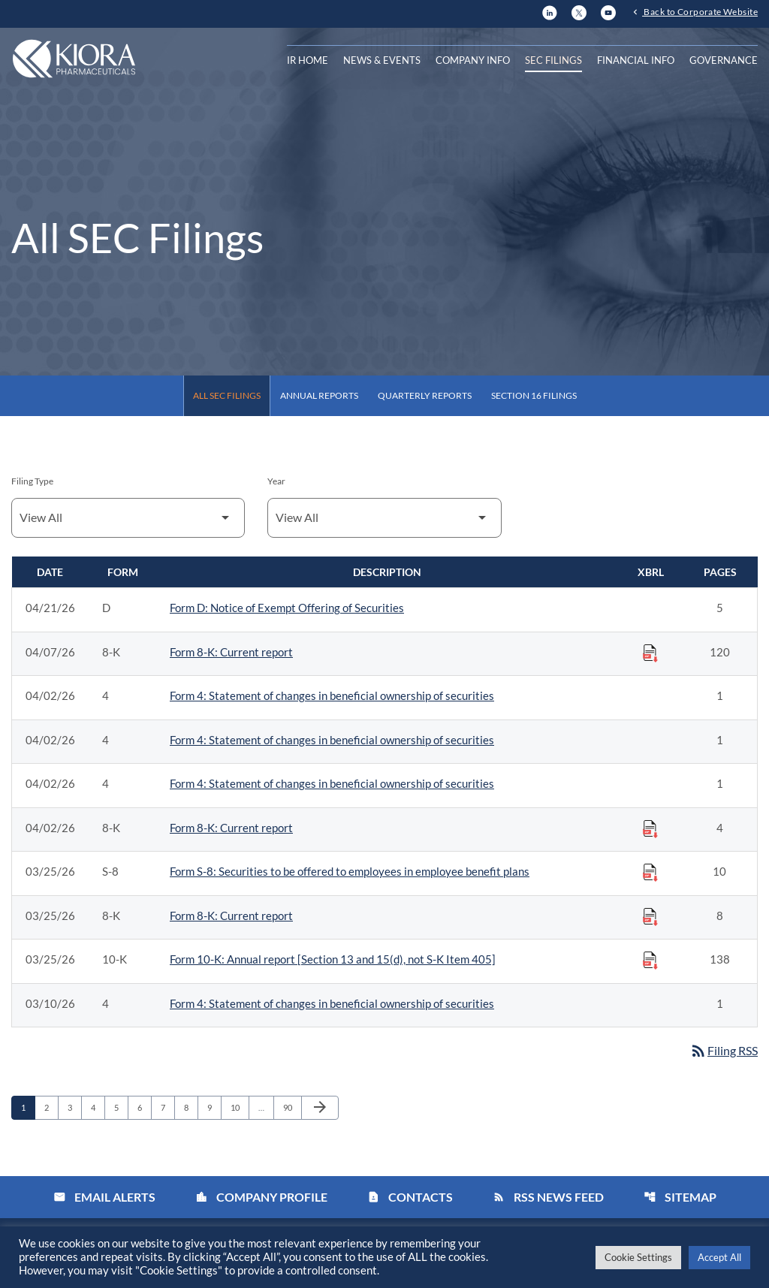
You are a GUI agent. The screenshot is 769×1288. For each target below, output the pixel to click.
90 (291, 1107)
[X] (579, 11)
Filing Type (32, 481)
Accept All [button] (719, 1257)
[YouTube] (608, 11)
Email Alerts (104, 1197)
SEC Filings (553, 61)
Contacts (410, 1197)
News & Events (382, 61)
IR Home (307, 61)
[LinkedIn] (549, 11)
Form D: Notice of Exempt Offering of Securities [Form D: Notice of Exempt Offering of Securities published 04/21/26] (287, 607)
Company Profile (261, 1197)
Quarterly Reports (425, 395)
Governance (723, 61)
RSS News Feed (548, 1197)
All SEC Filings (227, 395)
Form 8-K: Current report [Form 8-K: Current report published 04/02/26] (231, 827)
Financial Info (635, 61)
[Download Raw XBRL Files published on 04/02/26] (650, 828)
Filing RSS (723, 1051)
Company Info (473, 61)
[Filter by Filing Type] (128, 518)
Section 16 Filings (534, 395)
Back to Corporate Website (700, 13)
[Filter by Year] (384, 518)
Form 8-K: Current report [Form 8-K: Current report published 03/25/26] (231, 915)
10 (239, 1107)
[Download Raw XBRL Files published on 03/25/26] (650, 872)
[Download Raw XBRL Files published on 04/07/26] (650, 653)
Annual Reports (319, 395)
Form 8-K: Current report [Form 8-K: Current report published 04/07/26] (231, 652)
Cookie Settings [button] (638, 1257)
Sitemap (680, 1197)
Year (276, 481)
